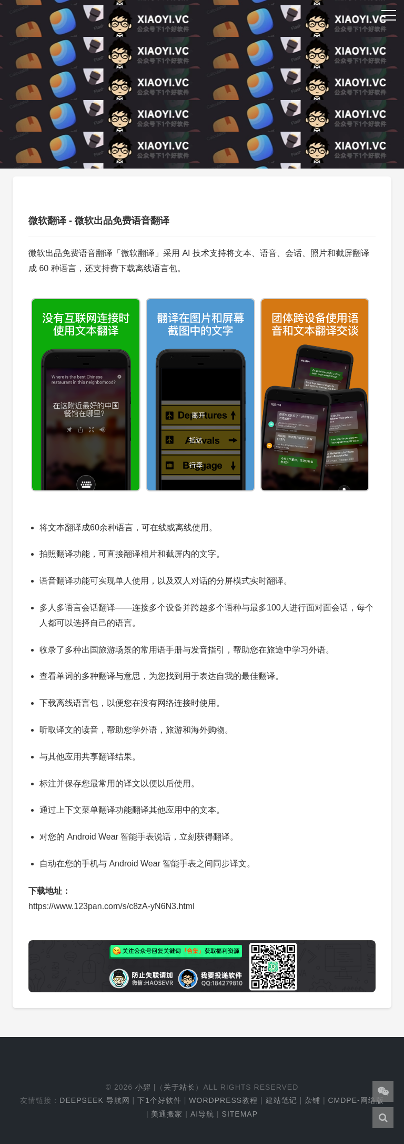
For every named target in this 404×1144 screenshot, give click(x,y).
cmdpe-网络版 (355, 1100)
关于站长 (179, 1087)
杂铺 (312, 1100)
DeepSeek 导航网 (94, 1100)
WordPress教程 (223, 1100)
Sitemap (240, 1114)
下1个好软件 (159, 1100)
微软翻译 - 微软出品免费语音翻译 (98, 220)
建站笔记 (281, 1100)
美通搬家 (167, 1114)
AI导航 (202, 1114)
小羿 (143, 1087)
